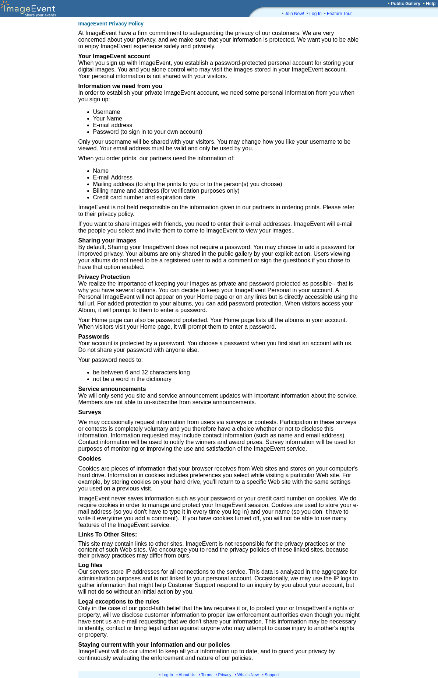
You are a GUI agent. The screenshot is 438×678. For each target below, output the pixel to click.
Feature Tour (339, 13)
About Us (187, 674)
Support (272, 674)
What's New (248, 674)
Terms (206, 674)
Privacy (225, 674)
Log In (315, 13)
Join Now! (294, 13)
